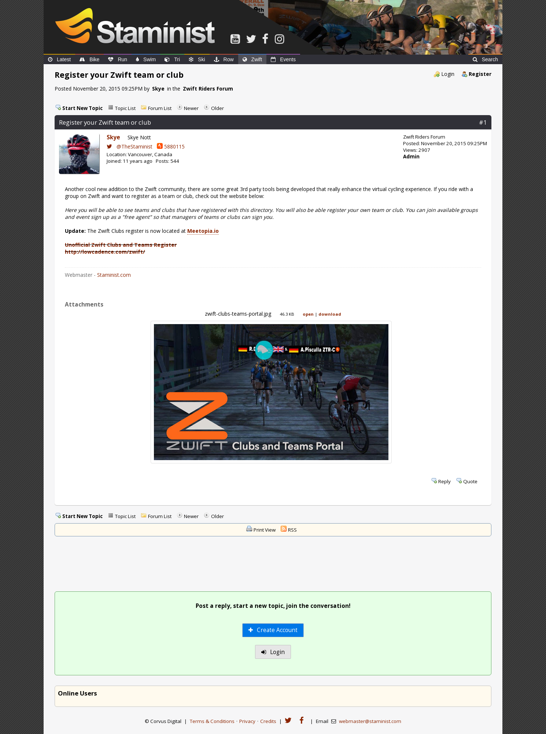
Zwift (252, 59)
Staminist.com (114, 274)
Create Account (273, 630)
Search (485, 59)
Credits (268, 721)
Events (283, 59)
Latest (59, 59)
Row (224, 59)
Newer (191, 108)
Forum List (159, 108)
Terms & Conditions (212, 721)
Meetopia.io (203, 230)
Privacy (247, 721)
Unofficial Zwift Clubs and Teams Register (121, 244)
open (308, 314)
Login (447, 73)
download (329, 314)
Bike (89, 59)
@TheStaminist (129, 146)
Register (480, 73)
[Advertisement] (273, 564)
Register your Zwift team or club (105, 122)
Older (217, 108)
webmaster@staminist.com (370, 721)
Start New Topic (82, 108)
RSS (292, 529)
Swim (146, 59)
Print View (265, 529)
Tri (172, 59)
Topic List (125, 108)
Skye (158, 88)
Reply (444, 481)
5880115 (171, 146)
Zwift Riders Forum (208, 88)
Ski (197, 59)
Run (117, 59)
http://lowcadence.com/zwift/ (105, 251)
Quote (470, 481)
